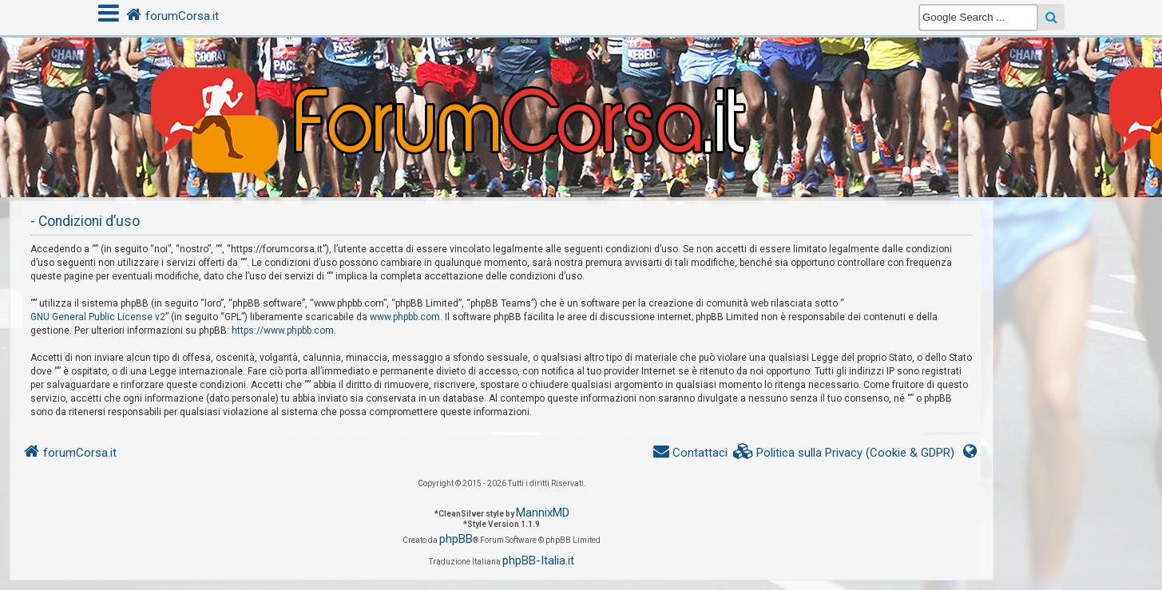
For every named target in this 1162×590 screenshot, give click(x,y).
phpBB (456, 539)
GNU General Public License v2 (97, 317)
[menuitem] (844, 453)
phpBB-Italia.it (538, 560)
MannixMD (542, 512)
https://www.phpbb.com (283, 330)
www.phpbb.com (405, 317)
